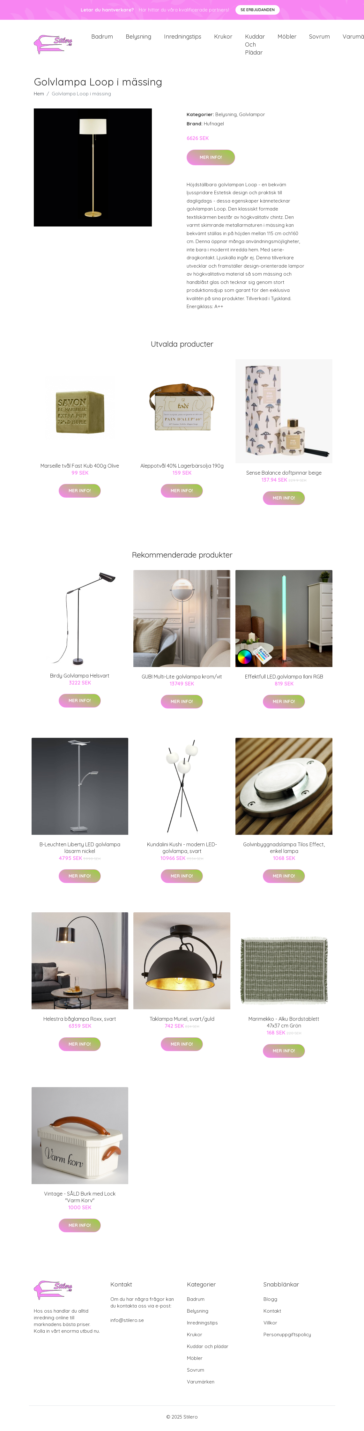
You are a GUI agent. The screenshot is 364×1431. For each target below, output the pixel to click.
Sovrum (319, 38)
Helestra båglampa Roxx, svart (79, 1022)
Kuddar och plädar (255, 46)
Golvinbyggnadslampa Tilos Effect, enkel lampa (284, 850)
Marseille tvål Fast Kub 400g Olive (80, 469)
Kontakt (272, 1314)
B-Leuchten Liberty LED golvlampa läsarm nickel (80, 850)
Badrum (102, 38)
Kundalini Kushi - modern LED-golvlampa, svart (182, 850)
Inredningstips (182, 38)
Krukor (223, 38)
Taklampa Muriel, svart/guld (182, 1022)
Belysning (138, 38)
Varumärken (200, 1385)
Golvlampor (252, 118)
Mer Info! (211, 160)
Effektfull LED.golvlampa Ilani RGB (284, 680)
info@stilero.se (127, 1323)
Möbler (287, 38)
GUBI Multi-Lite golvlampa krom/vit (182, 680)
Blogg (270, 1302)
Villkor (270, 1326)
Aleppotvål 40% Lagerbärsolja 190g (182, 469)
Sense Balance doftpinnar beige (284, 476)
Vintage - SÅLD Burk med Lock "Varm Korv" (79, 1200)
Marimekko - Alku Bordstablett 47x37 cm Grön (284, 1025)
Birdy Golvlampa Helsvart (79, 679)
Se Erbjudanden (258, 9)
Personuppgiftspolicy (287, 1338)
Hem (39, 97)
